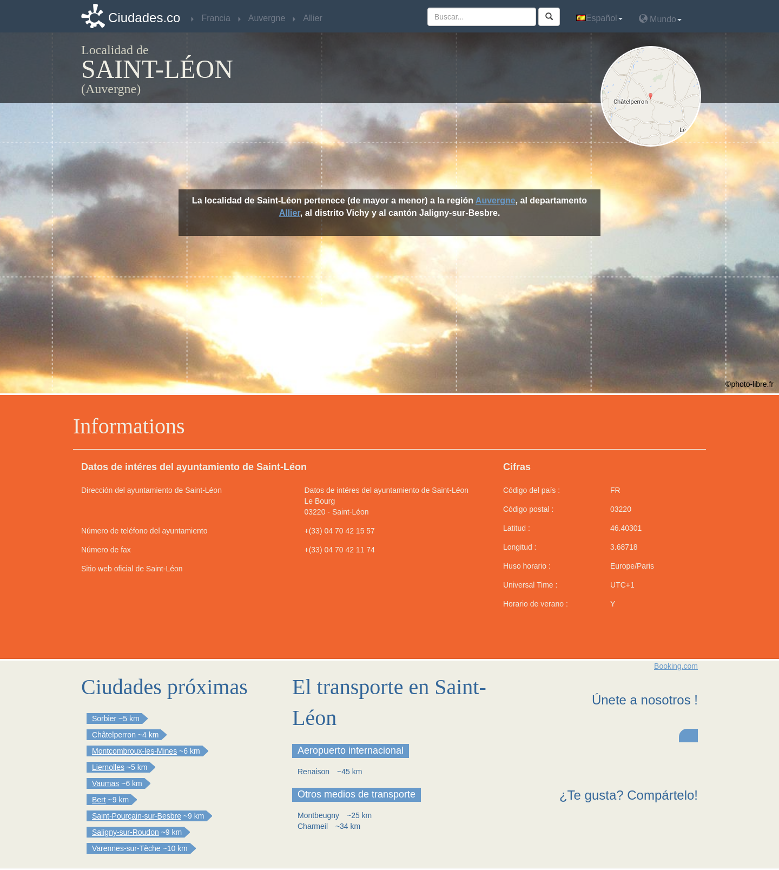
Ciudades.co (144, 17)
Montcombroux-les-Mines (134, 751)
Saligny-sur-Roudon (125, 832)
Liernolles (108, 767)
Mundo (660, 19)
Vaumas (105, 783)
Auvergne (496, 200)
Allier (289, 212)
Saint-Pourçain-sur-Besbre (136, 816)
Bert (99, 799)
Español (599, 18)
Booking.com (676, 666)
